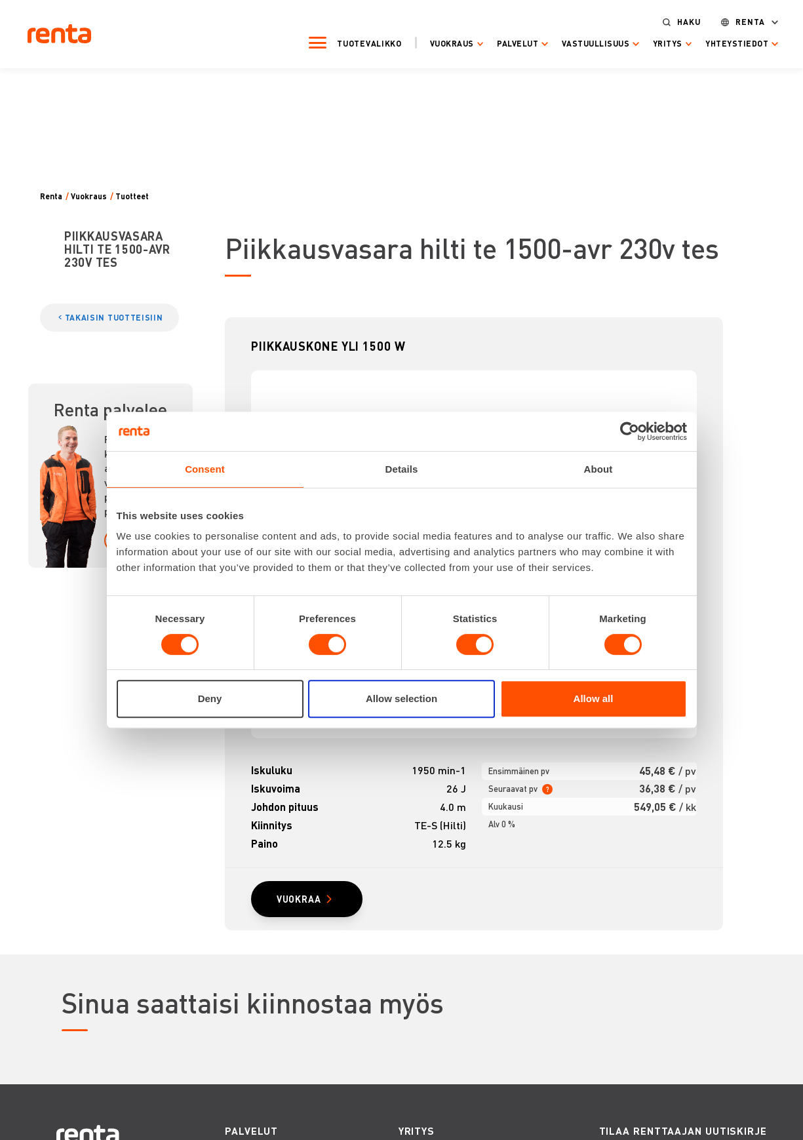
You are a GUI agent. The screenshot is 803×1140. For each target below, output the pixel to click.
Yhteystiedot (726, 42)
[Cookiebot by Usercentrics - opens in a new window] (629, 431)
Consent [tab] (205, 469)
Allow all (594, 698)
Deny (210, 698)
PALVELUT (251, 1133)
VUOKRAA (301, 900)
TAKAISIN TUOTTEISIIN (114, 317)
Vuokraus (441, 42)
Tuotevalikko (358, 42)
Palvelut (507, 42)
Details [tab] (401, 469)
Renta (739, 21)
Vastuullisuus (585, 42)
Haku (678, 21)
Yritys (656, 42)
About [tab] (598, 469)
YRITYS (417, 1133)
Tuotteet (132, 196)
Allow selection (401, 698)
